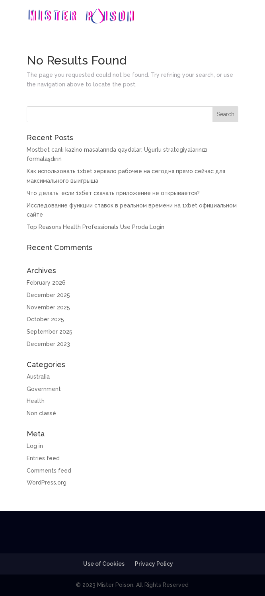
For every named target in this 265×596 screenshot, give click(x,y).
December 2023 (48, 344)
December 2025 (48, 295)
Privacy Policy (154, 564)
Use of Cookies (104, 564)
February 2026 (46, 282)
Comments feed (49, 470)
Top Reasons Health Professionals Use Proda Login (95, 227)
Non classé (41, 413)
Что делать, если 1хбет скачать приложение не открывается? (113, 193)
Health (36, 401)
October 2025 (45, 319)
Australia (38, 376)
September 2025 (49, 331)
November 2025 (48, 307)
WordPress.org (46, 482)
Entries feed (43, 458)
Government (44, 389)
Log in (35, 446)
